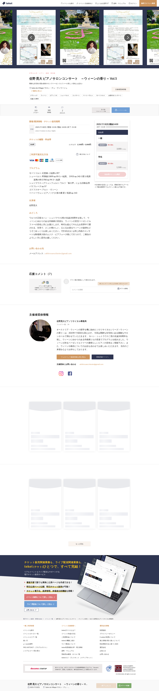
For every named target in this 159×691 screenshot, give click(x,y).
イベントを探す (28, 630)
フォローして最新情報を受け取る (73, 357)
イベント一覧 (49, 619)
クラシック (33, 73)
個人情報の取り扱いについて (110, 640)
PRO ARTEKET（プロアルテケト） (35, 647)
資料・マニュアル (68, 651)
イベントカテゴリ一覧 (31, 634)
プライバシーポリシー (107, 634)
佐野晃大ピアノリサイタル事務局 (71, 321)
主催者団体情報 (120, 89)
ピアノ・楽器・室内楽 (47, 73)
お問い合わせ (104, 654)
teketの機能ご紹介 (68, 640)
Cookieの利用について (107, 637)
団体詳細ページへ (102, 357)
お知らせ (103, 651)
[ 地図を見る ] (36, 91)
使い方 (25, 640)
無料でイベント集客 (148, 3)
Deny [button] (123, 680)
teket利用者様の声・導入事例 (72, 647)
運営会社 (103, 647)
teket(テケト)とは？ (69, 630)
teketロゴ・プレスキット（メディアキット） (77, 657)
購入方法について (85, 154)
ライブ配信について (68, 644)
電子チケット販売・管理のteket (32, 619)
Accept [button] (134, 680)
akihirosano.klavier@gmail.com (58, 253)
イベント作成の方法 (68, 634)
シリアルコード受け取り (31, 651)
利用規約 (103, 630)
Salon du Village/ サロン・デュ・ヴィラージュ (61, 687)
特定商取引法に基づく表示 (109, 644)
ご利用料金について (68, 637)
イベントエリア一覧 (30, 637)
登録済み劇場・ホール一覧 (71, 654)
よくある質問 (27, 644)
